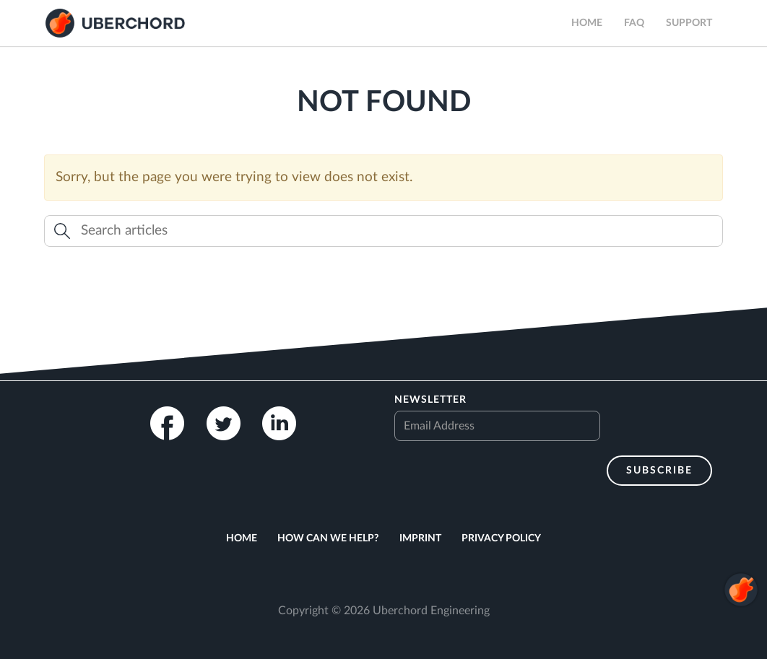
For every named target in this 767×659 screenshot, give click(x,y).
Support (689, 23)
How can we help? (327, 538)
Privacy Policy (501, 538)
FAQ (634, 23)
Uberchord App (115, 23)
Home (586, 23)
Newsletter (430, 400)
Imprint (420, 538)
